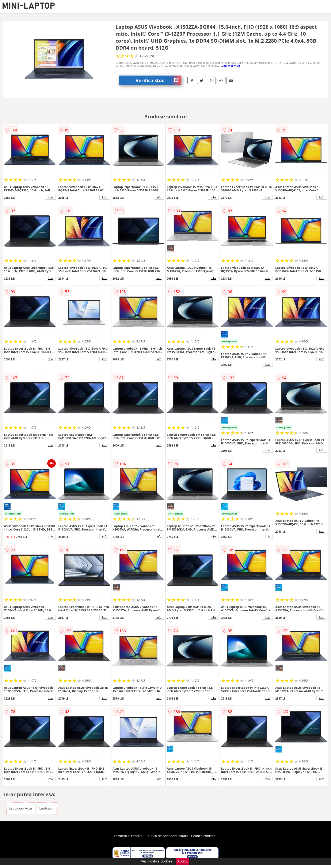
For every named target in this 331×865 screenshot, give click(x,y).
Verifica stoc (158, 80)
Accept (182, 861)
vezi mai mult (231, 66)
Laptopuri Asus (21, 808)
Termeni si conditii (128, 836)
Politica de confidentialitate (167, 836)
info (50, 197)
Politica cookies (203, 836)
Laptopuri (47, 808)
